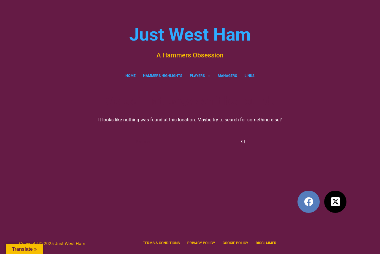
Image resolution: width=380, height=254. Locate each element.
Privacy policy (201, 243)
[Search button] (243, 141)
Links (250, 76)
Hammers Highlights (162, 76)
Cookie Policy (235, 243)
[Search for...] (184, 141)
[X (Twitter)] (335, 202)
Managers (227, 76)
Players (201, 76)
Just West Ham (190, 34)
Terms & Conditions (161, 243)
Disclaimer (266, 243)
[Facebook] (308, 202)
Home (131, 76)
